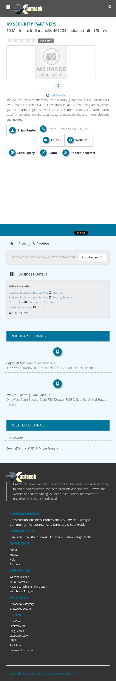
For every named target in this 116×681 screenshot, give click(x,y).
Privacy (14, 554)
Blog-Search (17, 631)
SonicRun (15, 645)
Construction (19, 520)
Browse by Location (21, 608)
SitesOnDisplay (19, 636)
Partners (15, 564)
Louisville (56, 537)
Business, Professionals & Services (53, 520)
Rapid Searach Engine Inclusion (28, 586)
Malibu (89, 537)
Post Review (92, 257)
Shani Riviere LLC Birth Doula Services (32, 448)
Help (12, 559)
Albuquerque (39, 537)
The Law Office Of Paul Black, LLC (29, 395)
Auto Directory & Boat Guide (65, 524)
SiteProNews (17, 626)
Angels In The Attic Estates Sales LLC (31, 363)
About (13, 550)
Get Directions (58, 95)
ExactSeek (16, 621)
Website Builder (19, 577)
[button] (8, 7)
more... (94, 368)
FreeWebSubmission (22, 650)
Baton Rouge (73, 537)
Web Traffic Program (22, 591)
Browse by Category (22, 604)
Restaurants (36, 524)
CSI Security (14, 438)
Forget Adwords (19, 581)
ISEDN (13, 640)
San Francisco (19, 537)
